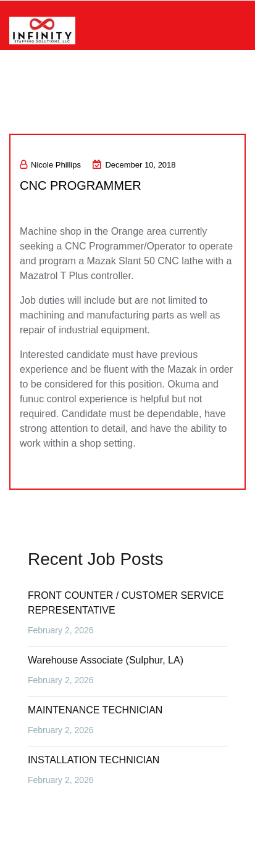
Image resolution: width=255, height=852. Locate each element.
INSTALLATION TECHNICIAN (93, 760)
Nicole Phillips (50, 164)
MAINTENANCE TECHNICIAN (95, 710)
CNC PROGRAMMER (80, 185)
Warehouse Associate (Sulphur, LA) (105, 660)
